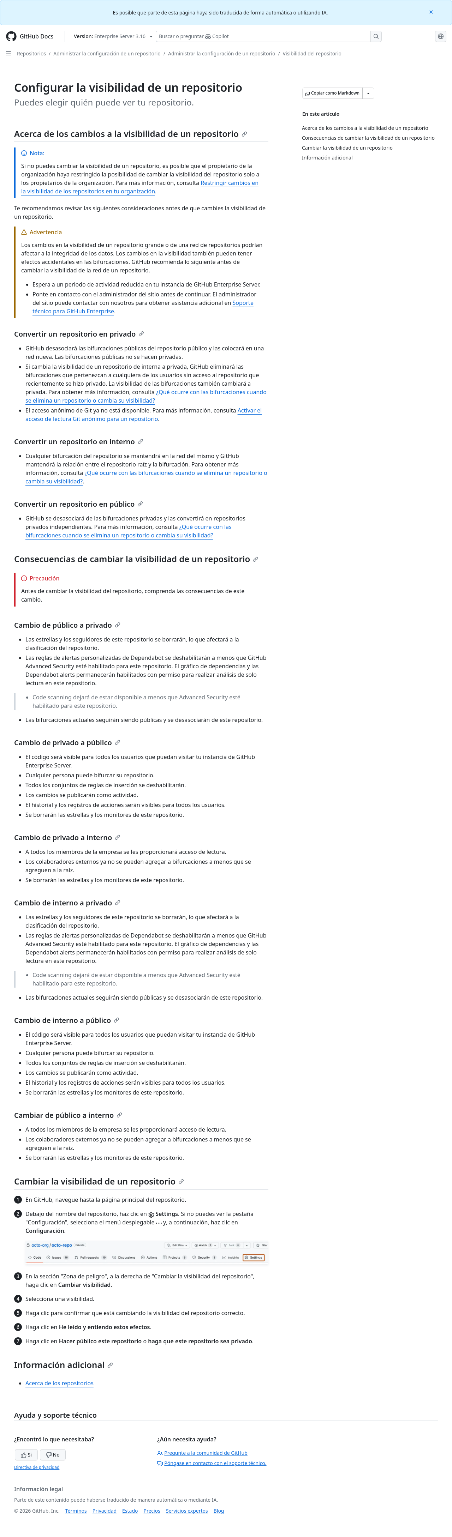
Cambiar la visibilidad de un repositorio (99, 1181)
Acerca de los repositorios (59, 1383)
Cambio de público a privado (67, 625)
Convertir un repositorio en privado (79, 334)
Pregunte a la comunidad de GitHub (202, 1452)
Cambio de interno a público (66, 1020)
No (53, 1454)
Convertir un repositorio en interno (78, 441)
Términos (76, 1510)
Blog (219, 1510)
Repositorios (31, 53)
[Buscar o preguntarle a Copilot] (269, 36)
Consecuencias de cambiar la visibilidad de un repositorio (136, 559)
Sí (26, 1454)
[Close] (432, 11)
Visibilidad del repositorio (312, 53)
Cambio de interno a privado (67, 903)
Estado (130, 1510)
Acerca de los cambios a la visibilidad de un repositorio (130, 133)
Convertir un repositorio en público (78, 504)
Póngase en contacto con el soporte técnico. (211, 1463)
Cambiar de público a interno (68, 1115)
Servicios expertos (187, 1510)
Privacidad (105, 1510)
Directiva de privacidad (36, 1467)
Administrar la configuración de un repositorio (106, 53)
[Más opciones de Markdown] (368, 93)
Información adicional (63, 1364)
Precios (152, 1510)
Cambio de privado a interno (67, 837)
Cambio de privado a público (67, 742)
